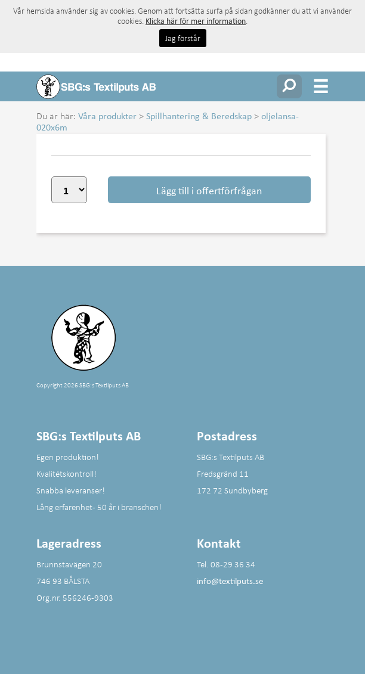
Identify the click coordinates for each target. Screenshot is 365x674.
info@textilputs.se (230, 580)
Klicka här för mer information (196, 20)
